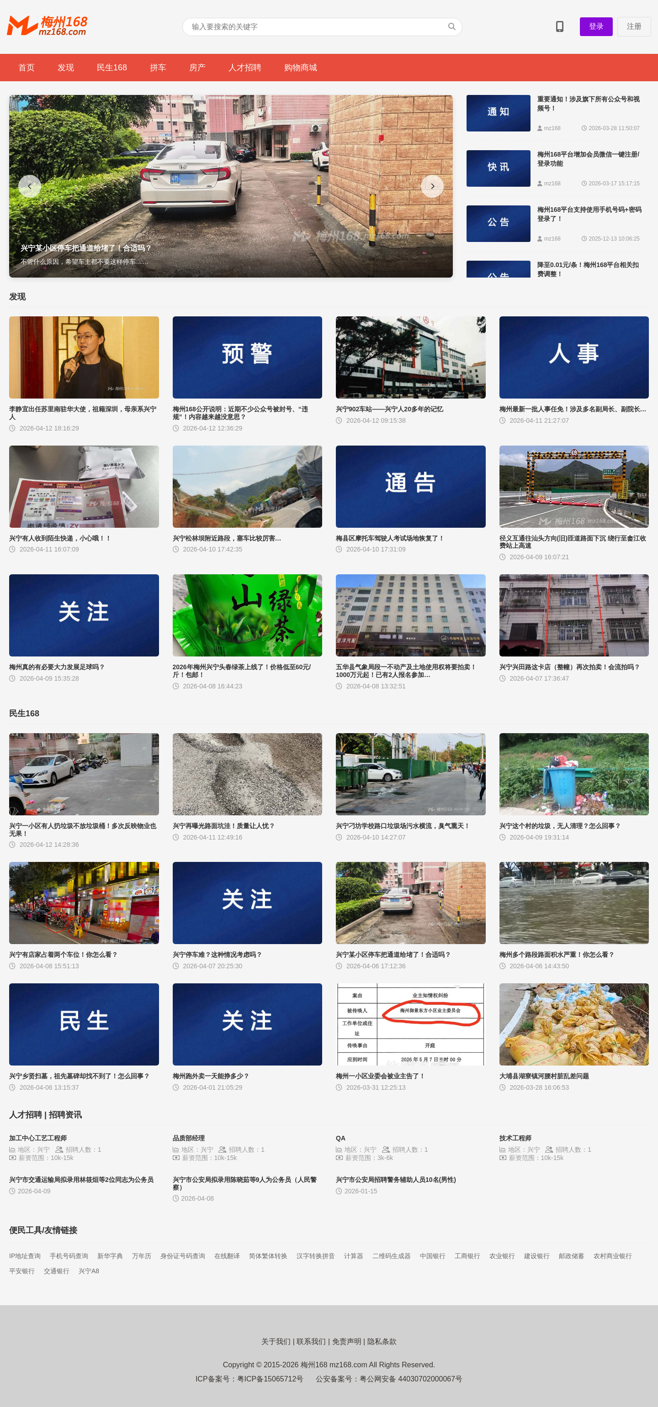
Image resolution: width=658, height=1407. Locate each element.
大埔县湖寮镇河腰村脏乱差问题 (544, 1076)
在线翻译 (227, 1256)
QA (340, 1138)
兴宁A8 (89, 1271)
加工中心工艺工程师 (38, 1138)
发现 (66, 67)
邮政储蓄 (571, 1256)
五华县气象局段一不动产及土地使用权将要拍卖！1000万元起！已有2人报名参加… (406, 670)
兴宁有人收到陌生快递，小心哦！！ (60, 538)
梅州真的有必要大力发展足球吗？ (57, 667)
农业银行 (502, 1256)
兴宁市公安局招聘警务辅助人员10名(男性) (396, 1179)
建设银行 (537, 1256)
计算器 (353, 1256)
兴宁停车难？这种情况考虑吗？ (217, 954)
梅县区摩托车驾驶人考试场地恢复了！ (390, 538)
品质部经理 (189, 1138)
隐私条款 (382, 1341)
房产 (197, 67)
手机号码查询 (69, 1256)
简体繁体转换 (268, 1256)
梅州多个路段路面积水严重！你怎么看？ (557, 954)
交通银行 (56, 1271)
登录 (596, 26)
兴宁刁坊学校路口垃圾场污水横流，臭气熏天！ (403, 826)
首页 (26, 67)
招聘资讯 (65, 1114)
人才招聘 (244, 67)
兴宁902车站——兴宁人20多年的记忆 (389, 409)
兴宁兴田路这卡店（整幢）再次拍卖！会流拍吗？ (569, 667)
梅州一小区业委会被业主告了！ (380, 1076)
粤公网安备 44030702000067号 (411, 1379)
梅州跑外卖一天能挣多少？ (211, 1076)
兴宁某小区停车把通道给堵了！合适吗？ (393, 954)
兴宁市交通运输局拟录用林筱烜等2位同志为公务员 (81, 1179)
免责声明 (346, 1341)
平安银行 (22, 1271)
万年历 (141, 1256)
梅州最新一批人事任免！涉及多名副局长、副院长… (573, 409)
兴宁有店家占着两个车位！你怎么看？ (63, 954)
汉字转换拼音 (316, 1256)
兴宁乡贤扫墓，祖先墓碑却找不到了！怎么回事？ (79, 1076)
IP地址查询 (25, 1256)
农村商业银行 (613, 1256)
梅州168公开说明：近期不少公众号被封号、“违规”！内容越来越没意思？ (240, 412)
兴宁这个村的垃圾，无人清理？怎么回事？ (560, 826)
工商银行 (467, 1256)
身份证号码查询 (182, 1256)
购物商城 (300, 67)
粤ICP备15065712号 (270, 1379)
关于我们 (276, 1341)
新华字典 (110, 1256)
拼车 (158, 67)
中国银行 (433, 1256)
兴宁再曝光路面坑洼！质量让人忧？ (224, 826)
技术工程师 (515, 1138)
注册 (634, 26)
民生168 (112, 67)
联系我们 (311, 1341)
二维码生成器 (391, 1256)
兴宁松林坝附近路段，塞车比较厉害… (227, 538)
